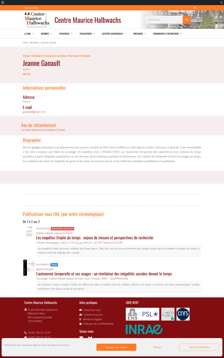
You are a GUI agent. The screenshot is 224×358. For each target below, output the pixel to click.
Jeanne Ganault (44, 233)
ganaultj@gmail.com (34, 112)
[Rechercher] (187, 20)
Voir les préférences (199, 347)
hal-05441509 (43, 228)
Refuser (158, 347)
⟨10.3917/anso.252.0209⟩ (108, 242)
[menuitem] (3, 2)
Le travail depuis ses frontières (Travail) (43, 130)
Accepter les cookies (116, 347)
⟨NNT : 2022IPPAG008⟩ (115, 278)
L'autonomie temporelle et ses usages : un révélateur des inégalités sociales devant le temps (104, 273)
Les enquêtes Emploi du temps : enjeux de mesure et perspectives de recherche (94, 237)
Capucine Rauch (63, 233)
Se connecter (31, 7)
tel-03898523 (43, 264)
